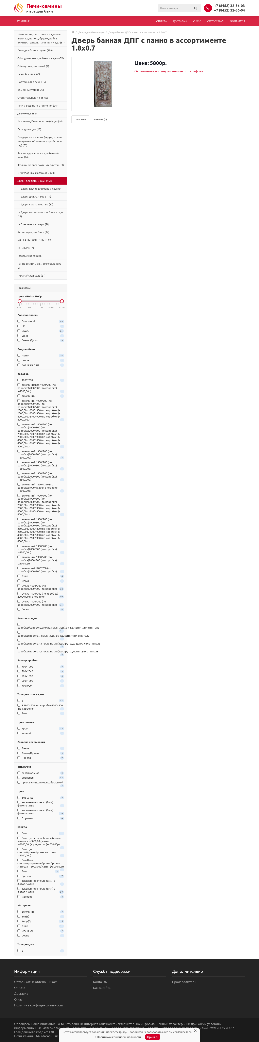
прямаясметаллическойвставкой (40, 783)
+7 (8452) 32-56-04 (229, 10)
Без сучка (40, 797)
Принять (152, 1037)
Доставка (180, 21)
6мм (40, 833)
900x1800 (40, 681)
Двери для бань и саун (91, 32)
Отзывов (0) (100, 119)
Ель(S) (40, 916)
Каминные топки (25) (30, 89)
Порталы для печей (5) (31, 81)
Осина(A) (40, 931)
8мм (40, 713)
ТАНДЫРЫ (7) (25, 247)
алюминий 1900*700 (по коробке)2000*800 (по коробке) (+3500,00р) (40, 476)
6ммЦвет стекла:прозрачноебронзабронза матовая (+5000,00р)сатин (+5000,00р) (40, 864)
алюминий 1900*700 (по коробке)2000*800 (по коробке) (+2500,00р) (40, 465)
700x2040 (40, 671)
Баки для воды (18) (29, 129)
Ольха (40, 581)
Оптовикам (215, 21)
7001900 (40, 685)
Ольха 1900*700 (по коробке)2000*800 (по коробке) (40, 587)
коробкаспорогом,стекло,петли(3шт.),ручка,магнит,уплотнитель (40, 650)
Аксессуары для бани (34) (33, 232)
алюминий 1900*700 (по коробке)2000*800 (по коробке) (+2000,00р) (40, 454)
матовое (40, 896)
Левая (40, 748)
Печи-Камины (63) (28, 74)
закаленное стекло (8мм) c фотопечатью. (40, 812)
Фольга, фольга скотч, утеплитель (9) (40, 165)
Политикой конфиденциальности (119, 1037)
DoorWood (40, 321)
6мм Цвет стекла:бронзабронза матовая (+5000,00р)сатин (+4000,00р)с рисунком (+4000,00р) (40, 842)
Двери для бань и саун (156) (34, 180)
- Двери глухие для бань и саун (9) (39, 188)
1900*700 (40, 380)
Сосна (40, 609)
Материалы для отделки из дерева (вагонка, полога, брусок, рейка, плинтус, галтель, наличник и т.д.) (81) (41, 38)
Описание (80, 119)
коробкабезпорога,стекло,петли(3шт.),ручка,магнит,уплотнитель (40, 626)
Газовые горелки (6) (29, 255)
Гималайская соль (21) (31, 275)
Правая (40, 758)
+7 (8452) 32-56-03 (229, 5)
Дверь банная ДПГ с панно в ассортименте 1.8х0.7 (137, 32)
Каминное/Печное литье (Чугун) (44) (40, 121)
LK (40, 326)
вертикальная (40, 773)
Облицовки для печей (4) (33, 66)
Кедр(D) (40, 921)
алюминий (40, 396)
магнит (40, 355)
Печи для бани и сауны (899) (35, 50)
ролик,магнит (40, 365)
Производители (184, 982)
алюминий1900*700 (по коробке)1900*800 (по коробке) (40, 570)
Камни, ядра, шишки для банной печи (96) (38, 155)
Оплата (161, 21)
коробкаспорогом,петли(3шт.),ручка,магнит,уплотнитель (40, 634)
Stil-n (40, 335)
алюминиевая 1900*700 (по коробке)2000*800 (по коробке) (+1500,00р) (40, 388)
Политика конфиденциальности (38, 1005)
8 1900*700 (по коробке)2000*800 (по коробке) (40, 707)
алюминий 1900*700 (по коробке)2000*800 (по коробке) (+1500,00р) (40, 549)
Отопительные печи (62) (32, 97)
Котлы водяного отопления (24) (37, 105)
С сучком (40, 818)
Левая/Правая (40, 753)
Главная (23, 21)
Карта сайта (101, 987)
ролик (40, 360)
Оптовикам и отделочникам (35, 982)
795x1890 (40, 676)
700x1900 (40, 666)
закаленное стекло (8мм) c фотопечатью (40, 804)
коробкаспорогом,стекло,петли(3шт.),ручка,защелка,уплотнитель (40, 642)
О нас (197, 21)
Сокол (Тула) (40, 340)
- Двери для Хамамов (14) (34, 196)
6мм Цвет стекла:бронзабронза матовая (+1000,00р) (40, 852)
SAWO (40, 331)
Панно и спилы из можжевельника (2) (39, 265)
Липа (40, 576)
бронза (40, 876)
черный (40, 733)
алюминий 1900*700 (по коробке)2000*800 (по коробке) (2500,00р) (40, 560)
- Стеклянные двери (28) (33, 224)
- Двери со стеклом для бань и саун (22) (40, 214)
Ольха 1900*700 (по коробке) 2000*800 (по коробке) (40, 595)
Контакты (237, 21)
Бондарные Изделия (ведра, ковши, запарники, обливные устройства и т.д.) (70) (39, 141)
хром (40, 728)
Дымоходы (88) (27, 113)
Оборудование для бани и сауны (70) (40, 58)
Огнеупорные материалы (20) (36, 172)
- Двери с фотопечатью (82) (35, 204)
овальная (40, 777)
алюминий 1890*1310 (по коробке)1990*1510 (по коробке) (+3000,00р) (40, 487)
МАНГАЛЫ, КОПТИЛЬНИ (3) (34, 240)
